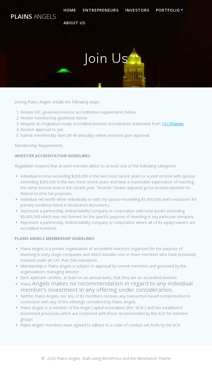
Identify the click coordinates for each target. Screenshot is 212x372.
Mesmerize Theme (154, 358)
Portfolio (168, 10)
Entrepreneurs (101, 10)
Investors (137, 10)
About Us (74, 22)
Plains (33, 17)
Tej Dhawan (173, 123)
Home (69, 10)
